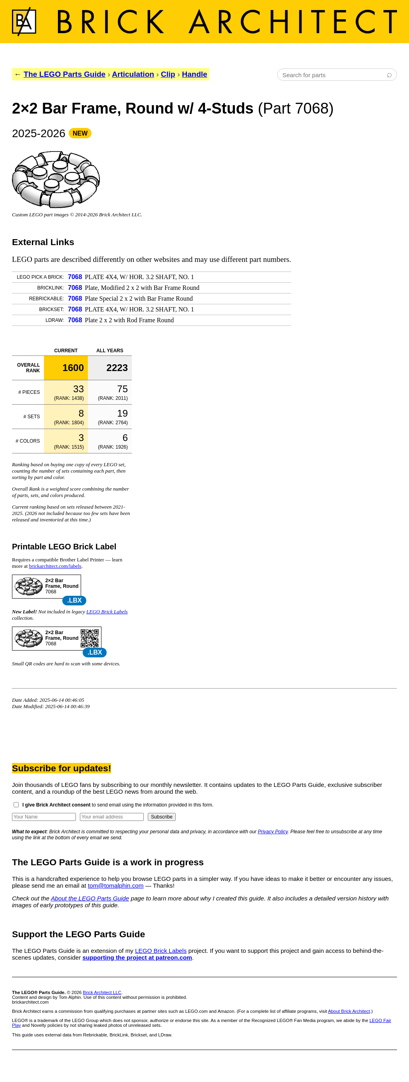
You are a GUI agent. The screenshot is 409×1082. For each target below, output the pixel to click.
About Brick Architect (349, 1011)
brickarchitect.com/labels (55, 566)
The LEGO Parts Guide (64, 74)
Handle (194, 74)
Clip (168, 74)
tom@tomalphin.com (116, 885)
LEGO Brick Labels (106, 612)
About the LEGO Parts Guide (90, 898)
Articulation (133, 74)
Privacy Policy (273, 831)
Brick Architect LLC (102, 992)
